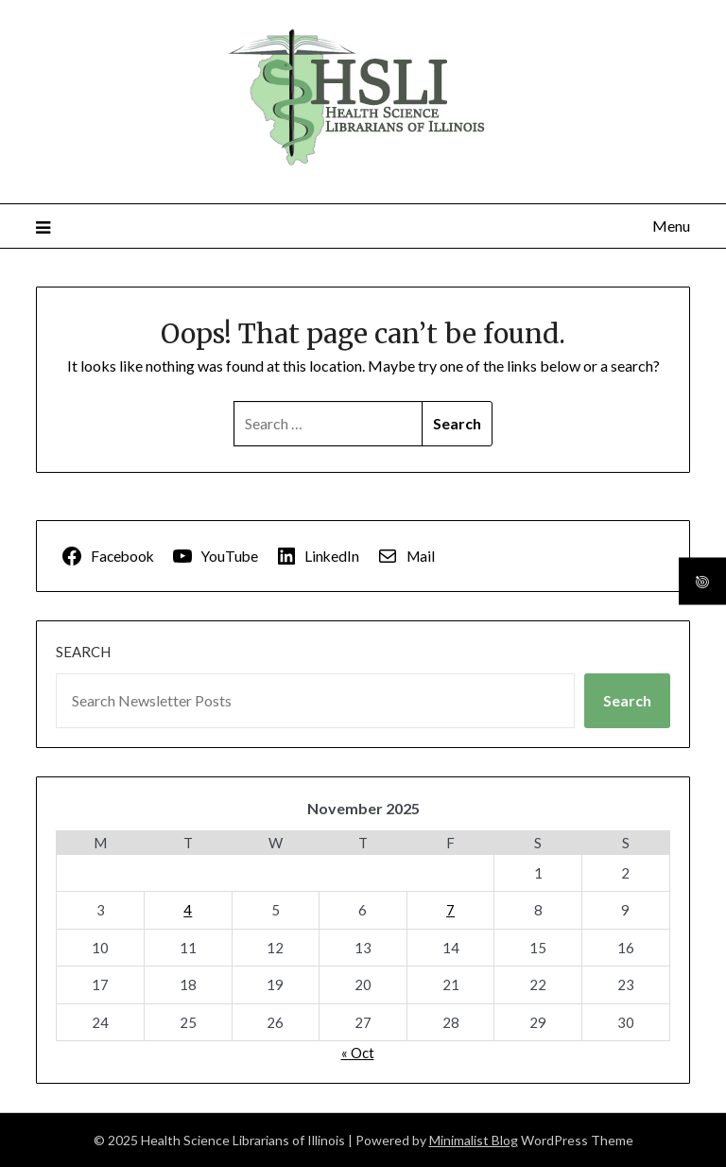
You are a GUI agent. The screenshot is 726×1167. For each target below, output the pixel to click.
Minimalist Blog (473, 1140)
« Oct (357, 1052)
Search (83, 651)
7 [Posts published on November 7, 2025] (450, 909)
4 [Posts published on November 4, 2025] (187, 909)
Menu (671, 226)
